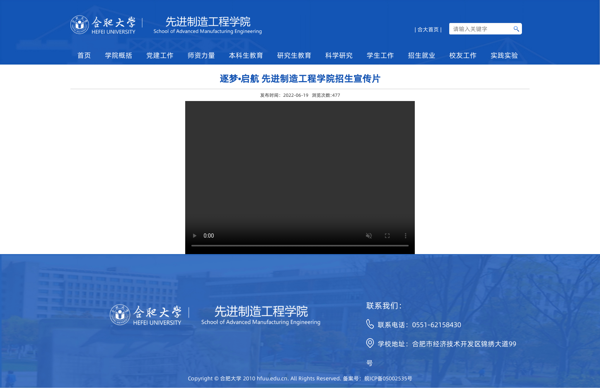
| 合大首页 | (428, 29)
